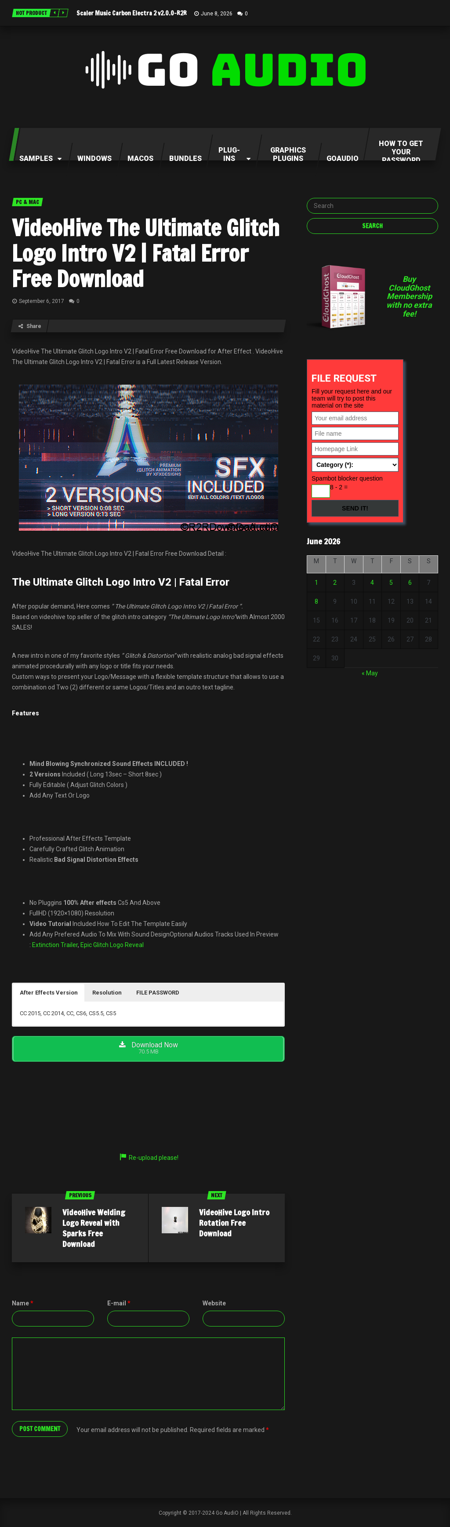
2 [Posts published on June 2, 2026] (335, 582)
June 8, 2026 (216, 14)
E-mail (119, 1303)
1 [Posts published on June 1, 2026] (316, 582)
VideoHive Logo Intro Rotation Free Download (234, 1222)
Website (214, 1303)
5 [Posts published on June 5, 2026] (391, 582)
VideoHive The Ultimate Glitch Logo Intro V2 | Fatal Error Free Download (145, 253)
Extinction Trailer (55, 944)
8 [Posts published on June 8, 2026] (316, 601)
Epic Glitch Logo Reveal (112, 944)
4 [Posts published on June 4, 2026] (372, 582)
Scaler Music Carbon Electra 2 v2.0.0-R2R (131, 13)
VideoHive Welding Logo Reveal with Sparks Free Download (93, 1228)
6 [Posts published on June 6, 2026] (410, 582)
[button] (48, 993)
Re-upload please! (148, 1157)
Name (22, 1303)
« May (370, 673)
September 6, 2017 (41, 301)
